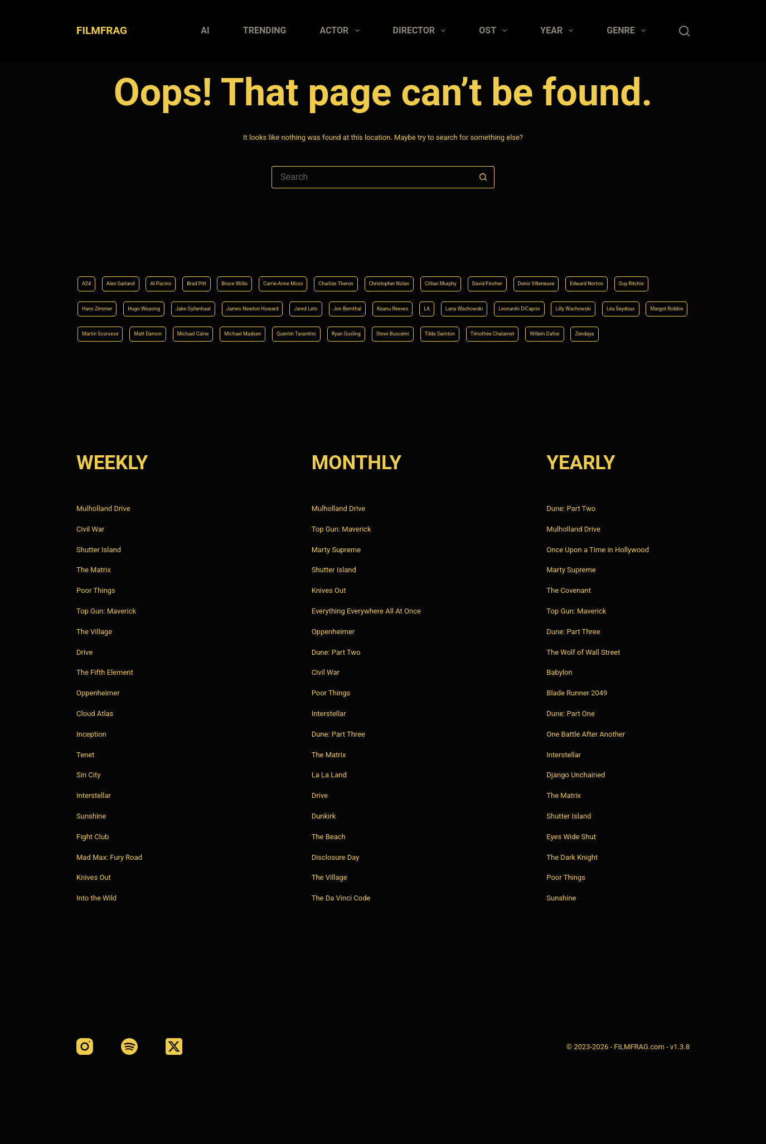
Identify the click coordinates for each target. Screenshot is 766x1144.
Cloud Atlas (94, 713)
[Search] (684, 31)
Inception (91, 734)
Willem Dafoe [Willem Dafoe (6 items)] (593, 332)
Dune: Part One (570, 713)
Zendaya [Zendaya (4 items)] (646, 332)
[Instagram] (84, 1046)
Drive (84, 652)
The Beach (329, 837)
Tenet (85, 755)
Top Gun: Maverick (106, 611)
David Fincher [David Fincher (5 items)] (634, 247)
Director (421, 30)
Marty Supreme (336, 550)
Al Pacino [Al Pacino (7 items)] (187, 247)
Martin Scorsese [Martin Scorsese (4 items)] (550, 303)
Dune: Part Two (336, 652)
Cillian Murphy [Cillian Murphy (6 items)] (570, 247)
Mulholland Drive (103, 508)
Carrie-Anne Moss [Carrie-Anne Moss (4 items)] (351, 247)
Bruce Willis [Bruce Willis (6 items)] (285, 247)
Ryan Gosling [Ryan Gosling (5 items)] (318, 332)
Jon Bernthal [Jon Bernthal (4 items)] (646, 275)
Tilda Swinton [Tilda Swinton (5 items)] (447, 332)
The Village (94, 631)
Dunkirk (324, 816)
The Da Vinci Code (341, 898)
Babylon (559, 672)
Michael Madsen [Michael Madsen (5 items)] (175, 332)
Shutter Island (98, 550)
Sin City (88, 775)
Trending (265, 30)
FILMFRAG (101, 30)
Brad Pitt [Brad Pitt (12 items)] (234, 247)
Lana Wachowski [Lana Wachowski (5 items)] (200, 303)
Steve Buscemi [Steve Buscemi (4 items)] (382, 332)
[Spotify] (129, 1046)
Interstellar (93, 795)
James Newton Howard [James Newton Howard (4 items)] (515, 275)
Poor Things (95, 590)
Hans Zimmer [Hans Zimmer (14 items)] (299, 275)
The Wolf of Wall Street (583, 652)
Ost (495, 30)
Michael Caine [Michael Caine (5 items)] (106, 332)
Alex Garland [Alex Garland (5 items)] (133, 247)
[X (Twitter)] (174, 1046)
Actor (342, 30)
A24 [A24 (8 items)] (89, 247)
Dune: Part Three (338, 734)
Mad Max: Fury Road (109, 857)
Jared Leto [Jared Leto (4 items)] (589, 275)
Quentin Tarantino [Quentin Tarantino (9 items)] (249, 332)
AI (205, 30)
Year (559, 30)
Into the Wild (96, 898)
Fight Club (92, 837)
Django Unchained (575, 775)
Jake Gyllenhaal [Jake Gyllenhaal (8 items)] (432, 275)
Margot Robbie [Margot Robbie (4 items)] (481, 303)
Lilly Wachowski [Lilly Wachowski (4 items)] (352, 303)
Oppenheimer (98, 693)
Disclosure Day (336, 857)
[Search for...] (372, 177)
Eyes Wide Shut (571, 837)
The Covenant (568, 590)
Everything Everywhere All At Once (366, 611)
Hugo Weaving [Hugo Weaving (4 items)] (364, 275)
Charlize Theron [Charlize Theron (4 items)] (425, 247)
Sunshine (91, 816)
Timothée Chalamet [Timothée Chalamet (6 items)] (520, 332)
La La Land (329, 775)
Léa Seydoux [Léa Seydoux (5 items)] (418, 303)
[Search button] (483, 177)
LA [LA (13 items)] (151, 303)
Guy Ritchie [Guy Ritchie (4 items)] (241, 275)
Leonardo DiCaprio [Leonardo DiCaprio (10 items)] (277, 303)
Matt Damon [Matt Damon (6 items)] (615, 303)
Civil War (90, 529)
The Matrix (93, 570)
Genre (628, 30)
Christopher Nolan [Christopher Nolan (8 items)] (499, 247)
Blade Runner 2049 (576, 693)
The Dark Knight (572, 857)
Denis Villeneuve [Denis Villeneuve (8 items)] (110, 275)
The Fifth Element (104, 672)
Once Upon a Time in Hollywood (597, 550)
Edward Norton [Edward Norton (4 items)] (180, 275)
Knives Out (93, 877)
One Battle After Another (585, 734)
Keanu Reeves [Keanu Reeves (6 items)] (106, 303)
